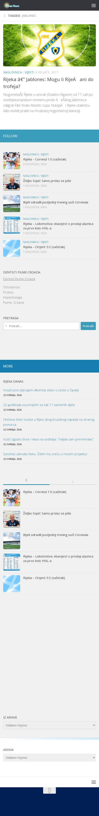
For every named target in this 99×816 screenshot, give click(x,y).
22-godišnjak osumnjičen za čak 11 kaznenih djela (39, 405)
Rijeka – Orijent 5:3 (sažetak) (44, 247)
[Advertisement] (49, 654)
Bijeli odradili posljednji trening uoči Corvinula (55, 202)
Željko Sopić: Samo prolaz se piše (47, 181)
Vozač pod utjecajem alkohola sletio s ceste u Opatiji (41, 390)
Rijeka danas (13, 381)
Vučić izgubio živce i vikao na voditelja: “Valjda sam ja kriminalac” (48, 439)
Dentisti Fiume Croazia (19, 279)
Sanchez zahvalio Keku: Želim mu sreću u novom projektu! (45, 454)
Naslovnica (12, 72)
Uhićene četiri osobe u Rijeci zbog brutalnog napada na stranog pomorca (48, 422)
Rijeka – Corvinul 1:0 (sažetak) (44, 159)
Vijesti (29, 72)
